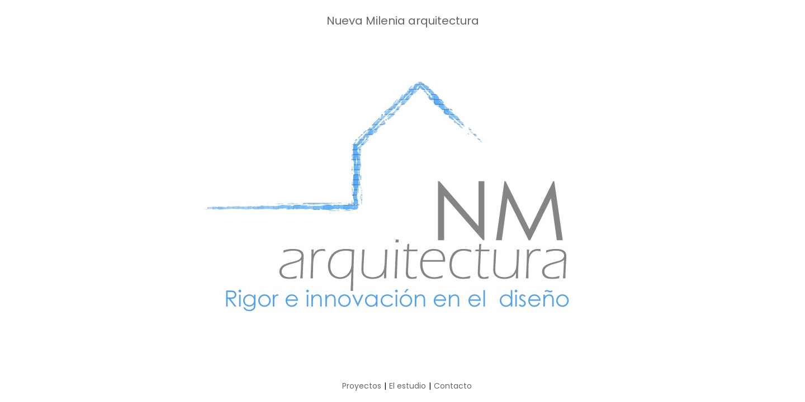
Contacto (453, 385)
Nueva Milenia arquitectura (402, 20)
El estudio (407, 385)
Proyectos (361, 385)
